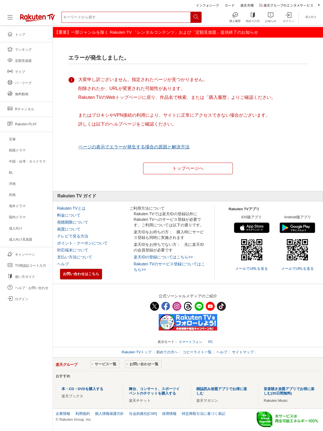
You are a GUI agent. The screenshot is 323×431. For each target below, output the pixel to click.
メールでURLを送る (251, 268)
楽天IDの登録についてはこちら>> (163, 257)
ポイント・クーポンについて (82, 243)
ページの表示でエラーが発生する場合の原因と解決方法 (134, 147)
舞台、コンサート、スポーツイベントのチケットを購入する (154, 391)
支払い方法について (74, 257)
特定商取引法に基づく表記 (203, 414)
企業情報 (63, 414)
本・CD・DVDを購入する (82, 389)
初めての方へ (167, 352)
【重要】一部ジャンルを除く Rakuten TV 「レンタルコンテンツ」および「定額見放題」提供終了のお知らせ (156, 32)
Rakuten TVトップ (137, 352)
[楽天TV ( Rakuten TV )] (37, 20)
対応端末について (72, 250)
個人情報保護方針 (109, 414)
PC (210, 342)
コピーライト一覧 (197, 352)
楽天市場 (247, 5)
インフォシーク (207, 5)
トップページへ (188, 168)
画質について (68, 229)
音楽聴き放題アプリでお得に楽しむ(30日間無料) (289, 391)
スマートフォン (190, 342)
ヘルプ (63, 264)
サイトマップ (243, 352)
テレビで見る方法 (72, 236)
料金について (68, 215)
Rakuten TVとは (71, 208)
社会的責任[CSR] (143, 414)
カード (230, 5)
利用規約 (82, 414)
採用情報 (169, 414)
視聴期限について (72, 222)
